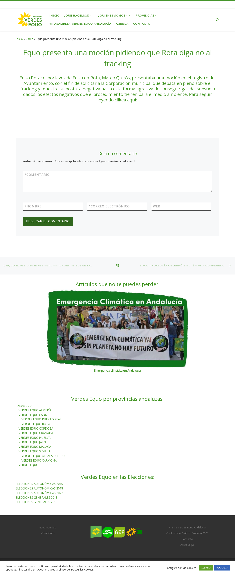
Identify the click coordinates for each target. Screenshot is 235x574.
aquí (131, 100)
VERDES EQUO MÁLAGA (35, 447)
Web (156, 206)
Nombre (32, 206)
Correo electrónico (109, 206)
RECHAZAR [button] (222, 567)
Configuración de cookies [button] (180, 567)
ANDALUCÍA (24, 406)
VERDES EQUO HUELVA (34, 438)
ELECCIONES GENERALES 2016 (36, 502)
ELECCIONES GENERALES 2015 (36, 498)
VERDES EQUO (28, 465)
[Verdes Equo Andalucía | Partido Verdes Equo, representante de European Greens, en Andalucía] (30, 19)
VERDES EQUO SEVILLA (34, 451)
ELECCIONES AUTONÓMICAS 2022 (39, 493)
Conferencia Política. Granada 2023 (187, 533)
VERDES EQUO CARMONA (39, 460)
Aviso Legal (187, 544)
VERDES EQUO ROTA (35, 424)
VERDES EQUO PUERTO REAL (41, 419)
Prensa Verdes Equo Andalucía (187, 527)
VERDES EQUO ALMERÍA (35, 410)
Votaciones (48, 533)
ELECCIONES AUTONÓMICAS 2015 (39, 484)
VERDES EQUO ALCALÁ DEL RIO (43, 456)
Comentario (37, 174)
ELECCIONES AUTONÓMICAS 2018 (39, 488)
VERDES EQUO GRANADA (36, 433)
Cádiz (29, 39)
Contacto (187, 539)
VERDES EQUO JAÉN (32, 442)
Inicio (19, 39)
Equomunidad (47, 527)
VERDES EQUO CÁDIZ (33, 415)
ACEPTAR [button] (206, 567)
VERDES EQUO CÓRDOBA (36, 428)
